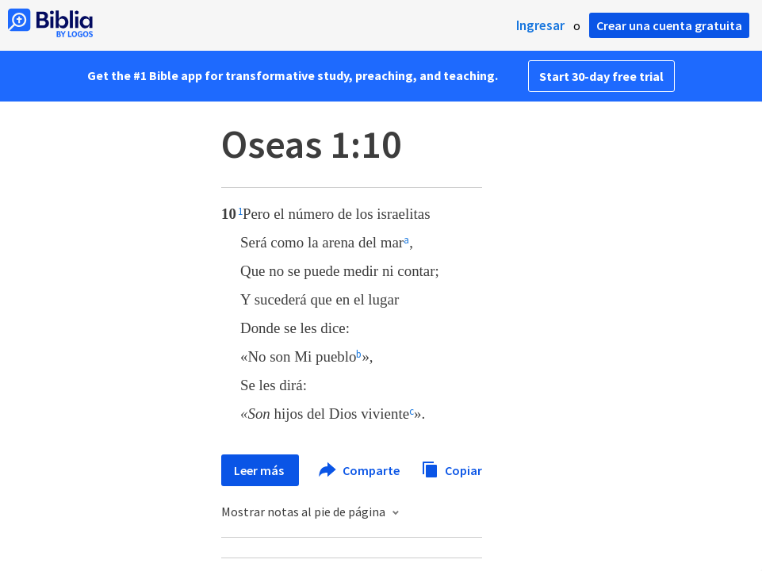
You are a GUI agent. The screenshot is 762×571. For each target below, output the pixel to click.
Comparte (360, 470)
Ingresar (540, 25)
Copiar (451, 468)
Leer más (260, 470)
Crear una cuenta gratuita (669, 25)
